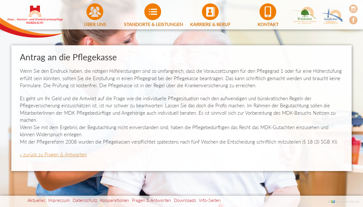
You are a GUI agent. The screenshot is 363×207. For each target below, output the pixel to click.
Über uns (95, 24)
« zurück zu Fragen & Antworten (53, 154)
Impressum (59, 200)
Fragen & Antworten (151, 200)
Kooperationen (114, 200)
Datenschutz (85, 200)
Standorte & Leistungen (153, 24)
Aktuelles (36, 200)
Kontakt (268, 24)
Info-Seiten (210, 200)
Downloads (185, 200)
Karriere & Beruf (210, 24)
